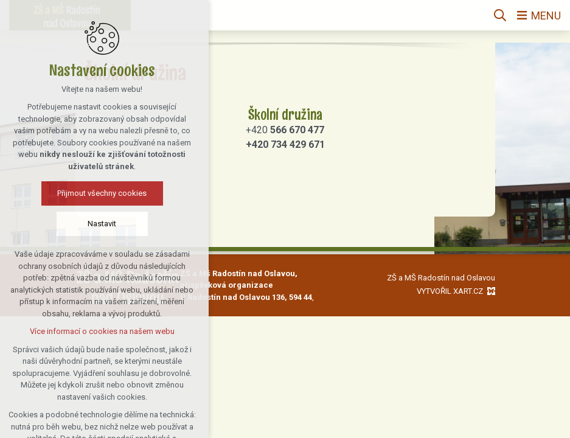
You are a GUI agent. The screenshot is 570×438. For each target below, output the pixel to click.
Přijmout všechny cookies (73, 193)
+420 (285, 130)
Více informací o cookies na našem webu (73, 331)
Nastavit (73, 223)
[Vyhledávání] (500, 15)
